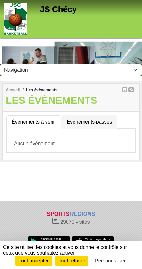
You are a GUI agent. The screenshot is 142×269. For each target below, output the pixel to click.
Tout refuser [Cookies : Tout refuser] (71, 260)
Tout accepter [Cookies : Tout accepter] (34, 260)
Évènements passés (89, 121)
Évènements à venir (34, 121)
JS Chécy (58, 9)
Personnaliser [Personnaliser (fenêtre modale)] (110, 260)
